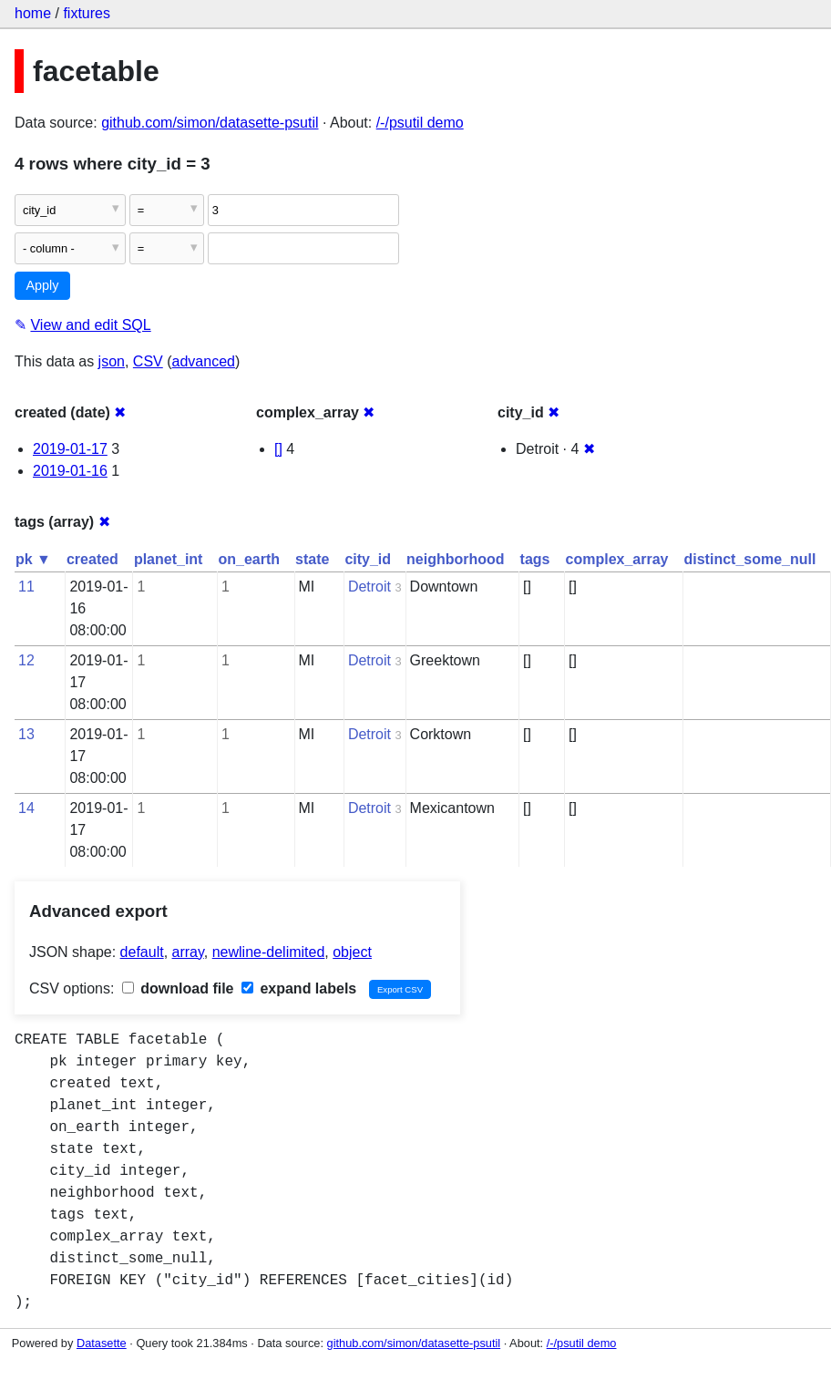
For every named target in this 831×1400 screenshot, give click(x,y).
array (188, 952)
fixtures (86, 13)
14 (26, 808)
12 (26, 660)
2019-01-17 (70, 449)
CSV (148, 361)
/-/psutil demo (420, 122)
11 (26, 586)
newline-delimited (268, 952)
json (111, 361)
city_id (367, 559)
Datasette (102, 1343)
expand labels (298, 988)
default (142, 952)
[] (278, 449)
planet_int (168, 559)
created (92, 559)
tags (535, 559)
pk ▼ (33, 559)
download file (178, 988)
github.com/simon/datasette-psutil (209, 122)
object (352, 952)
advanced (203, 361)
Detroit (369, 586)
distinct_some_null (749, 559)
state (312, 559)
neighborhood (455, 559)
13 (26, 734)
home (33, 13)
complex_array (617, 559)
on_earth (249, 559)
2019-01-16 (70, 471)
